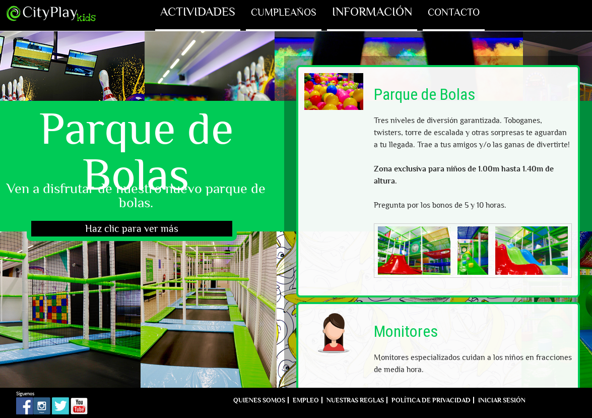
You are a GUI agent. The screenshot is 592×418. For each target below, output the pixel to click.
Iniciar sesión (501, 400)
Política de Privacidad (431, 400)
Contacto (454, 12)
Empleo (306, 400)
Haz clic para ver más (131, 228)
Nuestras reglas (355, 400)
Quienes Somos (259, 400)
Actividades (197, 12)
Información (372, 12)
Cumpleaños (283, 12)
